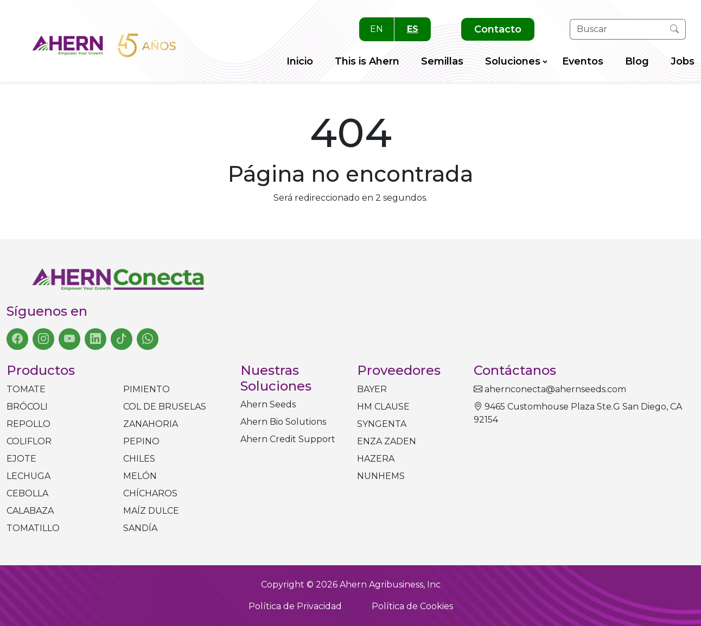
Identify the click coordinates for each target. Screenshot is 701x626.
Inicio (299, 61)
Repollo (28, 424)
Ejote (21, 458)
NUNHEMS (381, 476)
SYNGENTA (381, 424)
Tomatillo (33, 528)
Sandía (140, 528)
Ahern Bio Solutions (283, 422)
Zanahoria (150, 424)
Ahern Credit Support (287, 439)
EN (376, 29)
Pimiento (146, 389)
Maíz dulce (151, 511)
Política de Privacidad (295, 606)
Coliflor (29, 441)
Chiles (139, 458)
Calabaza (30, 511)
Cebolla (27, 493)
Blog (637, 61)
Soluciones (512, 61)
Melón (140, 476)
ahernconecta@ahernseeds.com (550, 389)
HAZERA (375, 458)
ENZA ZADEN (386, 441)
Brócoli (27, 406)
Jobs (682, 61)
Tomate (26, 389)
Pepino (141, 441)
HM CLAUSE (383, 406)
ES (412, 29)
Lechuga (28, 476)
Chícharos (150, 493)
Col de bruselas (164, 406)
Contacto (497, 29)
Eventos (582, 61)
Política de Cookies (412, 606)
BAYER (372, 389)
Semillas (442, 61)
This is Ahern (367, 61)
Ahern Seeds (268, 404)
